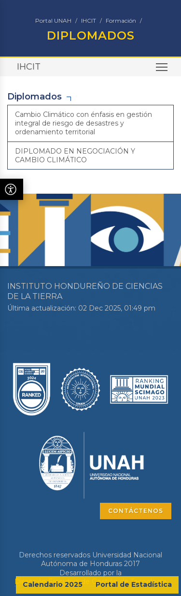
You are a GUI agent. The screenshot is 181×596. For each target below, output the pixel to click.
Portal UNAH (53, 20)
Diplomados (34, 96)
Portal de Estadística (134, 584)
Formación (121, 20)
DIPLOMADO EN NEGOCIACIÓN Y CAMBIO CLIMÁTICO (75, 155)
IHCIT (88, 20)
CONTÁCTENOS (135, 510)
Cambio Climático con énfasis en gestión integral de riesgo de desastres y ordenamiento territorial (83, 123)
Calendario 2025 (53, 584)
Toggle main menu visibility (162, 70)
